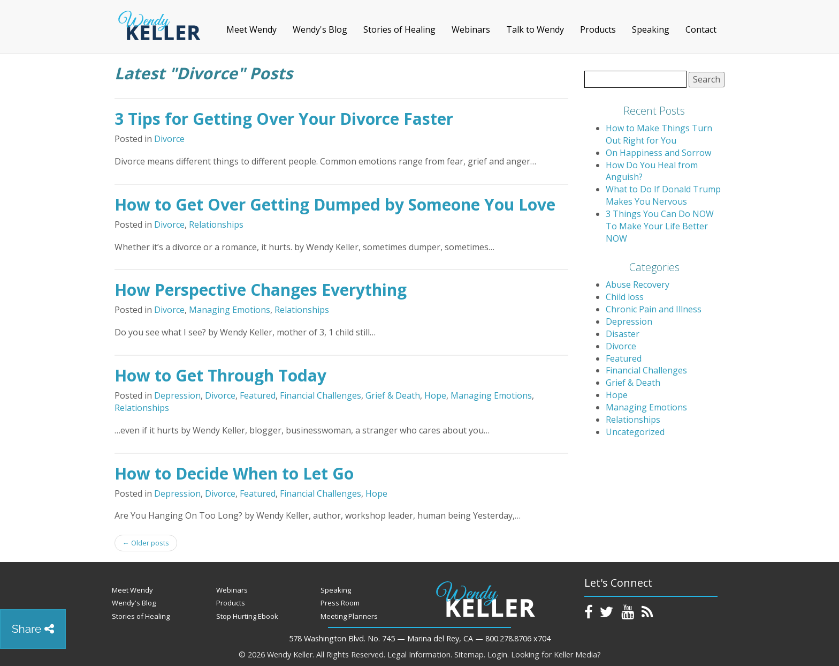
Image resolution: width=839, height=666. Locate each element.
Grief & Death (392, 395)
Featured (258, 395)
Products (598, 29)
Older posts (146, 543)
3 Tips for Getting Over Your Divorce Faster (284, 119)
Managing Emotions (229, 310)
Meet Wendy (251, 29)
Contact (700, 29)
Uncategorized (635, 432)
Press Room (340, 603)
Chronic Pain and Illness (653, 309)
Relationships (216, 224)
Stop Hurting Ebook (247, 616)
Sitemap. (469, 654)
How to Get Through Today (220, 375)
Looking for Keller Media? (556, 654)
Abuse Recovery (637, 284)
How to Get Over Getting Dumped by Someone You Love (335, 204)
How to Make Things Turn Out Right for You (659, 134)
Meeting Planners (349, 616)
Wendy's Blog (320, 29)
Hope (435, 395)
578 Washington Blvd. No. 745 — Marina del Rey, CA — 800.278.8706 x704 (420, 638)
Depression (177, 395)
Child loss (625, 297)
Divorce (169, 139)
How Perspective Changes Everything (261, 290)
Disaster (622, 334)
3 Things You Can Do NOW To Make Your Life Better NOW (660, 226)
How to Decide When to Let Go (234, 473)
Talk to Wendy (535, 29)
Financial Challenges (320, 395)
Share (33, 628)
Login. (498, 654)
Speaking (650, 29)
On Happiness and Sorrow (658, 153)
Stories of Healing (399, 29)
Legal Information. (419, 654)
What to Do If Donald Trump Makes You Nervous (663, 195)
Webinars (471, 29)
